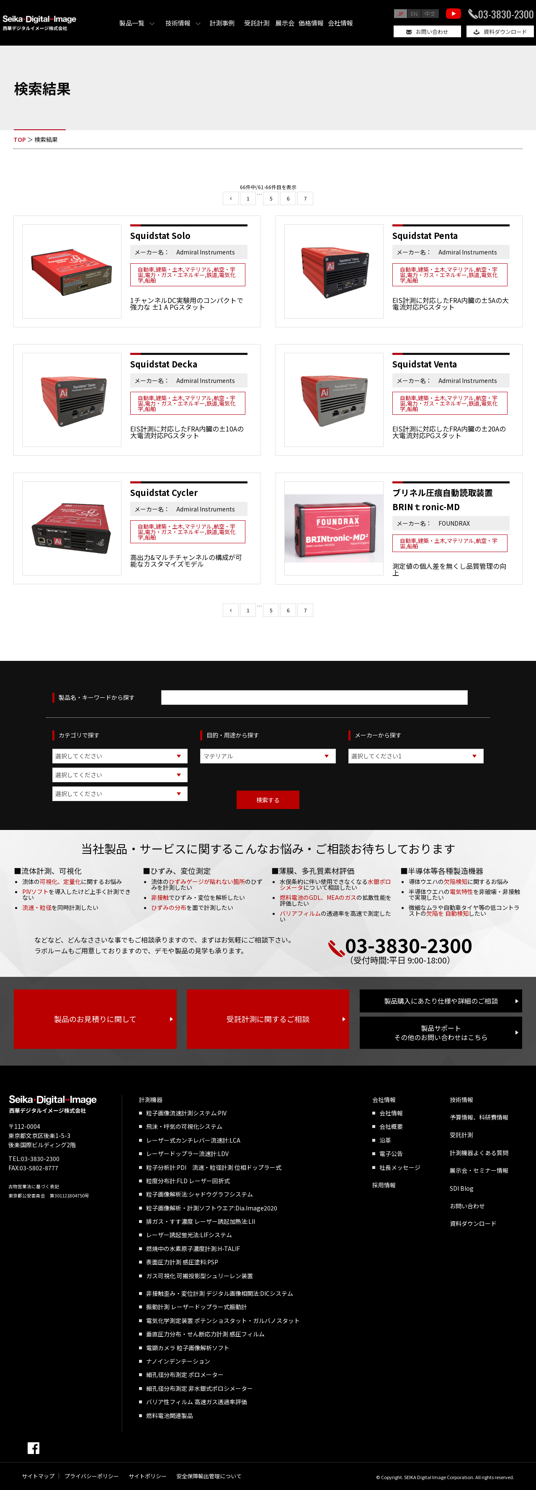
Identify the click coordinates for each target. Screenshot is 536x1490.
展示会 (285, 23)
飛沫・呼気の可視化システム (184, 1126)
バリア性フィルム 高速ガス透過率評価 (196, 1402)
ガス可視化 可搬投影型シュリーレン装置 (199, 1276)
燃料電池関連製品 (169, 1415)
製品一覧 (131, 23)
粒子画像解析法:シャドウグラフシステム (199, 1194)
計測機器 (150, 1099)
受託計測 (256, 23)
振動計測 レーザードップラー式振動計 (196, 1306)
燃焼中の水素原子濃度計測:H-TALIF (193, 1248)
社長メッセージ (399, 1167)
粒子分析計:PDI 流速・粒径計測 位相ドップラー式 (213, 1167)
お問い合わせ (432, 32)
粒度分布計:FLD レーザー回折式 (188, 1181)
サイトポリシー (148, 1476)
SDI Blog (462, 1188)
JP (400, 14)
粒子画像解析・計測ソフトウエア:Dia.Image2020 (211, 1208)
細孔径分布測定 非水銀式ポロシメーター (199, 1388)
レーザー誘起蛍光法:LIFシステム (189, 1235)
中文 (430, 14)
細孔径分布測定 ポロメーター (185, 1374)
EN (414, 14)
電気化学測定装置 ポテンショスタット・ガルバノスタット (223, 1320)
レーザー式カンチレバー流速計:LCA (193, 1140)
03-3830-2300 (506, 14)
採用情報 (384, 1185)
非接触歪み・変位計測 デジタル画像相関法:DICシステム (219, 1293)
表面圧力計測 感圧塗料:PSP (182, 1262)
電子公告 (391, 1153)
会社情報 (340, 23)
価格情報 (311, 23)
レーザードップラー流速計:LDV (187, 1153)
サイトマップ (38, 1476)
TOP (19, 139)
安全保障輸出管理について (209, 1476)
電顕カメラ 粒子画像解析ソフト (187, 1348)
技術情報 (178, 23)
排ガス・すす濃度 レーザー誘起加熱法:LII (200, 1221)
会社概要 (391, 1126)
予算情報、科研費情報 (479, 1117)
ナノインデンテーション (178, 1361)
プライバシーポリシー (91, 1476)
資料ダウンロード (505, 32)
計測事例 (221, 23)
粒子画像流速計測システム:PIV (186, 1113)
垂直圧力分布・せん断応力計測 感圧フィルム (205, 1334)
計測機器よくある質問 (479, 1152)
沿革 (385, 1140)
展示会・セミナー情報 (479, 1170)
